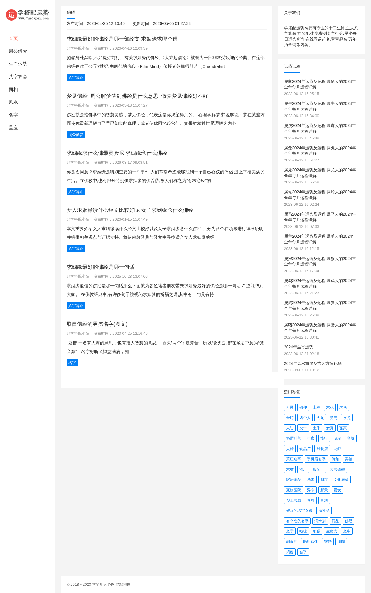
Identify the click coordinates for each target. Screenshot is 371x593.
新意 (324, 490)
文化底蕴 (341, 479)
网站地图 (123, 584)
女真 (330, 428)
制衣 (324, 479)
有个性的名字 (297, 521)
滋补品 (324, 510)
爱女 (337, 490)
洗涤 (310, 479)
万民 (290, 407)
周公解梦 (18, 51)
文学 (290, 531)
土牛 (316, 428)
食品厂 (305, 449)
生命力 (331, 531)
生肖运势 (18, 63)
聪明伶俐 (310, 541)
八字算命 (18, 76)
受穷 (333, 418)
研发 (337, 438)
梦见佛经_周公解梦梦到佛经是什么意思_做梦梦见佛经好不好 (137, 96)
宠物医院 (293, 490)
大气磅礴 (337, 469)
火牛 (303, 428)
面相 (13, 89)
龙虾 (337, 449)
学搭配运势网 (103, 584)
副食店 (291, 541)
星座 (13, 127)
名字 (13, 114)
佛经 (348, 521)
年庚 (310, 438)
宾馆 (348, 459)
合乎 (303, 552)
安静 (328, 541)
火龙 (320, 418)
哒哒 (303, 531)
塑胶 (350, 438)
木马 (343, 407)
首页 (13, 38)
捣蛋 (290, 552)
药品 (335, 521)
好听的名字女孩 (299, 510)
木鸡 (330, 407)
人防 (290, 428)
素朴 (310, 500)
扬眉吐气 (293, 438)
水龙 (347, 418)
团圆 (341, 541)
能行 (324, 438)
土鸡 (316, 407)
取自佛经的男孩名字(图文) (97, 324)
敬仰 (303, 407)
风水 (13, 102)
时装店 (322, 449)
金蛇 (290, 418)
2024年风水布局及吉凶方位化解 (313, 363)
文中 (347, 531)
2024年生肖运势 (298, 347)
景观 (324, 500)
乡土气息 (293, 500)
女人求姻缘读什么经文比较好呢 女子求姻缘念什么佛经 (130, 210)
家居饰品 (293, 479)
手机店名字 (316, 459)
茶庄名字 (293, 459)
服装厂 (318, 469)
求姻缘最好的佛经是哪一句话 (100, 267)
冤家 (343, 428)
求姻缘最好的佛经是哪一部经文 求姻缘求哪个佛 (122, 39)
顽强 (316, 531)
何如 (335, 459)
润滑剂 (320, 521)
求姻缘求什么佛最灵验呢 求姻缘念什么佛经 (117, 153)
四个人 (305, 418)
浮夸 (310, 490)
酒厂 (303, 469)
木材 (290, 469)
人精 (290, 449)
